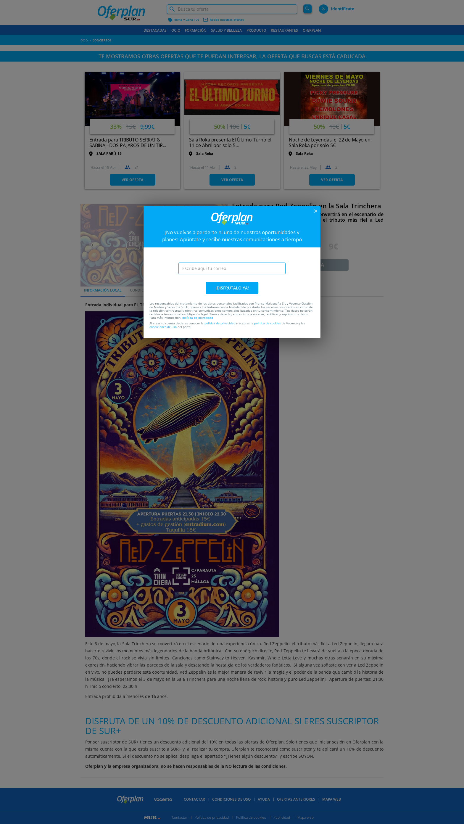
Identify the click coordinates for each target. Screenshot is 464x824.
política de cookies (267, 323)
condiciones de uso (163, 327)
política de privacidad (197, 318)
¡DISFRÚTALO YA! (232, 288)
